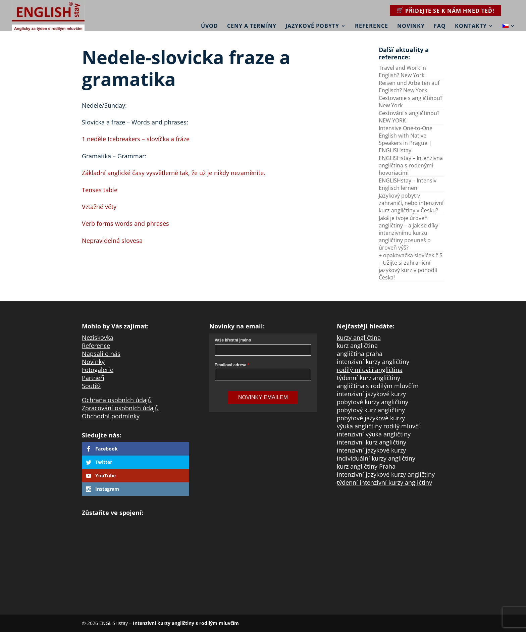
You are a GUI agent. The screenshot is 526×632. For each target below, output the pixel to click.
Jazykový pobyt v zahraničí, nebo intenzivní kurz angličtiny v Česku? (411, 203)
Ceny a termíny (251, 26)
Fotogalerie (97, 370)
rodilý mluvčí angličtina (370, 370)
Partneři (93, 378)
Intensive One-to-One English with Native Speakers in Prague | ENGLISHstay (405, 139)
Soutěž (91, 386)
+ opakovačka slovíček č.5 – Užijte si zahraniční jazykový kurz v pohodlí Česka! (410, 266)
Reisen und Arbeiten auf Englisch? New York (409, 86)
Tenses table (99, 190)
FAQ (440, 26)
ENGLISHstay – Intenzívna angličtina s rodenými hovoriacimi (411, 165)
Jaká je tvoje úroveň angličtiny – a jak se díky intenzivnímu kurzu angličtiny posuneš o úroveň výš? (408, 232)
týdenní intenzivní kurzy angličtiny (384, 482)
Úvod (209, 26)
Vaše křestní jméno (233, 340)
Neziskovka (97, 337)
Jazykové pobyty (312, 26)
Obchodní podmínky (111, 416)
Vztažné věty (99, 207)
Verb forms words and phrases (125, 223)
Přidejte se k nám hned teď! (449, 10)
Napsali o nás (101, 354)
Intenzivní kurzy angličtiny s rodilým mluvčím (186, 623)
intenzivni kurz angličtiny (371, 442)
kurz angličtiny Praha (366, 466)
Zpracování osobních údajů (120, 408)
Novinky (411, 26)
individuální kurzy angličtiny (376, 458)
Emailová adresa (231, 365)
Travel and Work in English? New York (402, 71)
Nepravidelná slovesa (112, 240)
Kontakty (471, 26)
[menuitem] (509, 21)
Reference (371, 26)
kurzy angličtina (359, 337)
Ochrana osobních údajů (117, 400)
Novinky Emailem (263, 397)
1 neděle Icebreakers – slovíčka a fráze (136, 139)
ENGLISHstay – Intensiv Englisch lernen (407, 184)
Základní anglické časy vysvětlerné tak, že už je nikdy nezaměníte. (173, 173)
